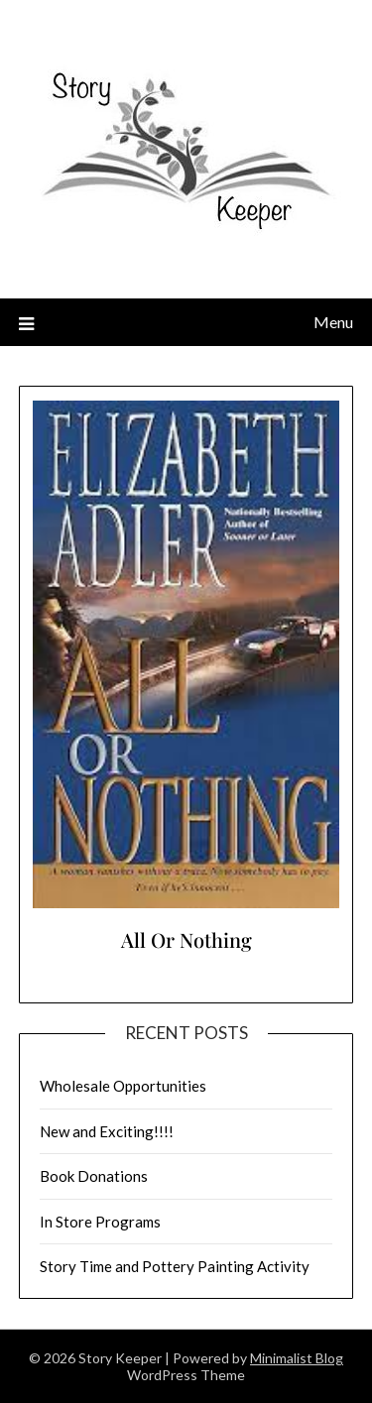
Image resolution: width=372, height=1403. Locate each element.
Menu (333, 321)
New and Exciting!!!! (107, 1131)
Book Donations (94, 1176)
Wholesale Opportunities (123, 1086)
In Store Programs (100, 1221)
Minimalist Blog (296, 1357)
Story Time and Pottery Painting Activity (175, 1266)
